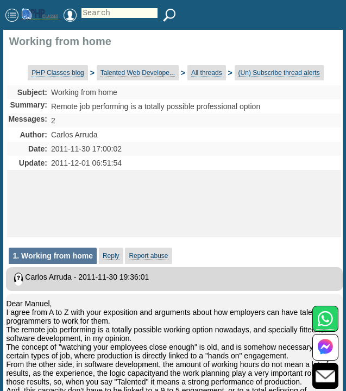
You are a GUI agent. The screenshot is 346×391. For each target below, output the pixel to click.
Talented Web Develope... (137, 73)
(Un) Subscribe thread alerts (279, 73)
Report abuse (148, 256)
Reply (111, 256)
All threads (206, 73)
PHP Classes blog (58, 73)
